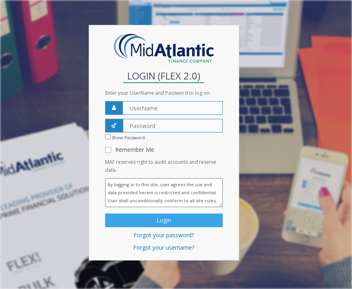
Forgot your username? (163, 247)
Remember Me (134, 149)
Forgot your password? (164, 235)
